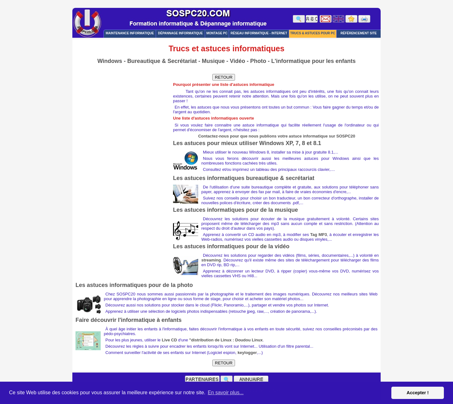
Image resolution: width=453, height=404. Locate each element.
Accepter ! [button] (417, 392)
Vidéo (237, 61)
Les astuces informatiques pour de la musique (235, 210)
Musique (213, 61)
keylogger (247, 352)
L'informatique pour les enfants (313, 61)
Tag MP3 (318, 234)
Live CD (169, 340)
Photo (258, 61)
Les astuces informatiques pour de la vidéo (231, 246)
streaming (211, 260)
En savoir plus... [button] (225, 392)
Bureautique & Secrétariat (162, 61)
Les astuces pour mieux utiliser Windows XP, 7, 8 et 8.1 (247, 143)
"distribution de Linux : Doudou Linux (226, 340)
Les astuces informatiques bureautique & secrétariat (243, 178)
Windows (110, 61)
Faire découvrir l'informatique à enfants (129, 320)
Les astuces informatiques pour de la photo (134, 285)
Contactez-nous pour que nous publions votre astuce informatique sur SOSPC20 (276, 136)
